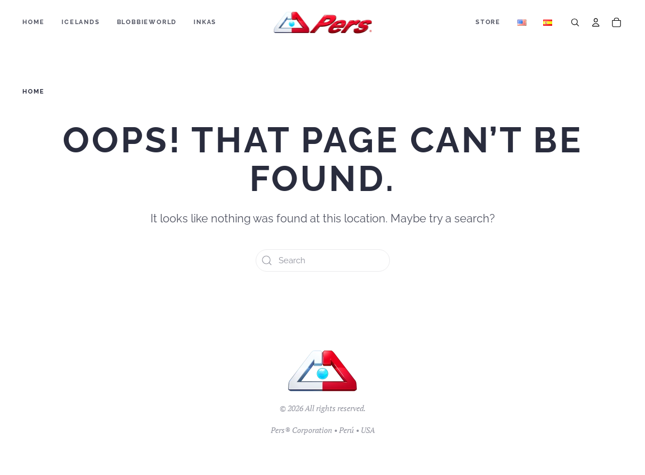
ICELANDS (81, 22)
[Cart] (616, 22)
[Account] (596, 22)
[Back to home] (322, 22)
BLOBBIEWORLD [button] (147, 22)
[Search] (575, 22)
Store (488, 22)
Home (33, 22)
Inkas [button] (205, 22)
